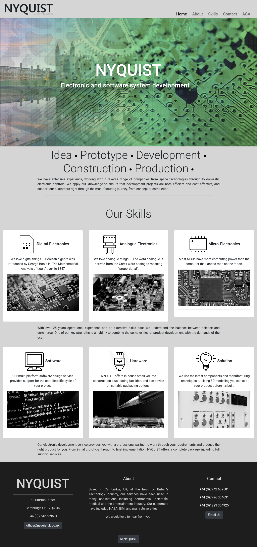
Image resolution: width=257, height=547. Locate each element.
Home (181, 14)
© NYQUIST (128, 539)
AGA (246, 14)
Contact (230, 14)
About (197, 14)
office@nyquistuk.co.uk (42, 525)
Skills (213, 14)
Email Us (214, 515)
